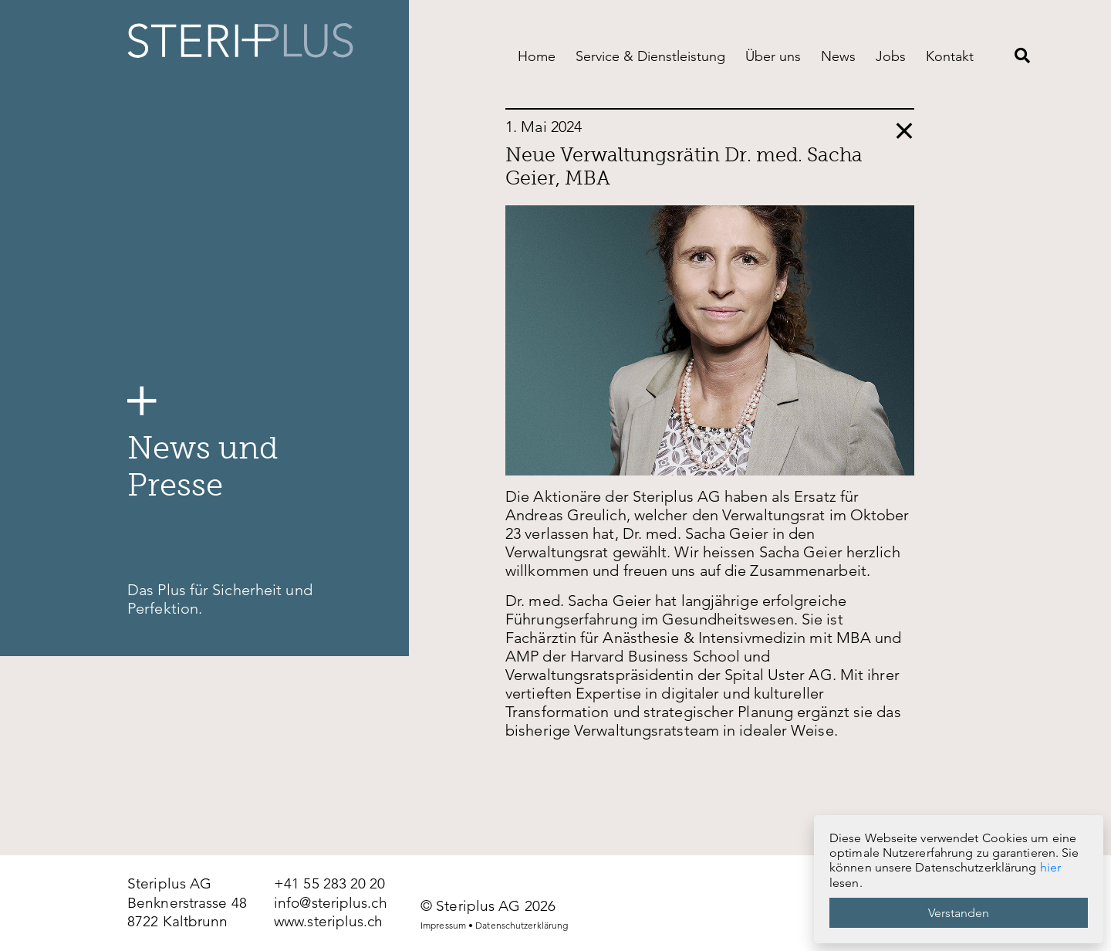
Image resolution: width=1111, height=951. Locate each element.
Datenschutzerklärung (521, 925)
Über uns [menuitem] (773, 56)
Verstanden (958, 912)
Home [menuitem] (537, 56)
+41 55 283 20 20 (330, 883)
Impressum (443, 925)
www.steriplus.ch (328, 921)
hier (1050, 867)
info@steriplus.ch (330, 903)
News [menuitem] (838, 56)
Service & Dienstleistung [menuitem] (650, 56)
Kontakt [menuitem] (950, 56)
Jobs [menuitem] (891, 56)
